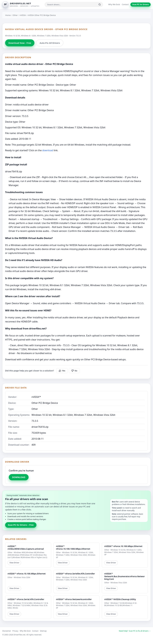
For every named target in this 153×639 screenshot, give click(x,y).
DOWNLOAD (18, 477)
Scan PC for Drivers (140, 4)
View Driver (14, 562)
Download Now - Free (19, 42)
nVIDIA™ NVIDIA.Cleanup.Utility (120, 599)
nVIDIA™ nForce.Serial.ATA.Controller (26, 599)
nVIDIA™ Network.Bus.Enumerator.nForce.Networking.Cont (124, 576)
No (74, 371)
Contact (125, 4)
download (47, 150)
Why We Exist (114, 4)
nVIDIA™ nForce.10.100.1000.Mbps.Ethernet (73, 547)
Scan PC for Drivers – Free (21, 525)
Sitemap (43, 631)
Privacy (15, 631)
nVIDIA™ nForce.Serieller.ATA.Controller (75, 573)
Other (15, 15)
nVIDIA (23, 15)
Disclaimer (6, 631)
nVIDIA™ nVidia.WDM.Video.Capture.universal (26, 547)
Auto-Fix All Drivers (50, 43)
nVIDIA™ (36, 397)
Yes (62, 371)
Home (8, 15)
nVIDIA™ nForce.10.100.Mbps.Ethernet (123, 546)
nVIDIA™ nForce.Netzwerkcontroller (74, 599)
